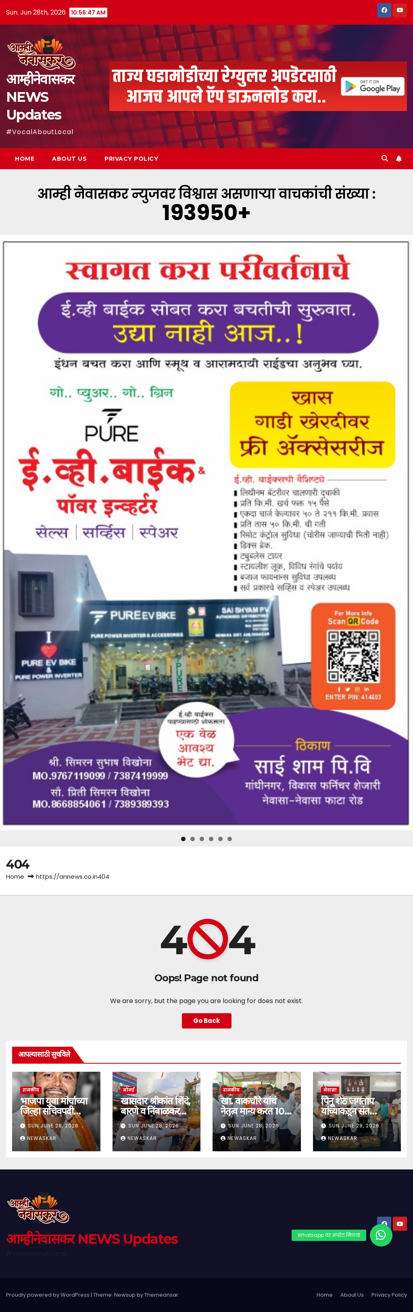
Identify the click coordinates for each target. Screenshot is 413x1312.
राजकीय (31, 1090)
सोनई (128, 1090)
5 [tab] (220, 839)
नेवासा (330, 1090)
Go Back (206, 1020)
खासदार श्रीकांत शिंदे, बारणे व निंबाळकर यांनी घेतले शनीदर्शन (156, 1111)
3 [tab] (202, 839)
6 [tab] (229, 839)
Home (24, 158)
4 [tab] (211, 839)
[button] (385, 158)
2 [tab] (192, 839)
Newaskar (38, 1138)
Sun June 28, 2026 (53, 1125)
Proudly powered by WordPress (48, 1295)
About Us (69, 158)
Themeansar (161, 1295)
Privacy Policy (131, 158)
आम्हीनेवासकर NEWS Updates (40, 97)
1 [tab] (183, 839)
